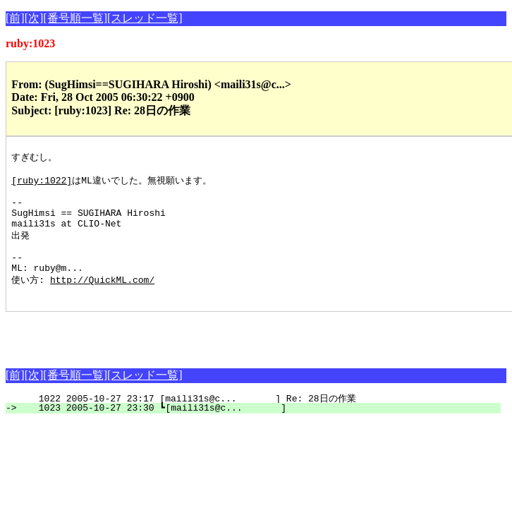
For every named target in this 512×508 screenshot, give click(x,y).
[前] (15, 18)
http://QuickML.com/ (102, 299)
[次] (34, 18)
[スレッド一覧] (145, 18)
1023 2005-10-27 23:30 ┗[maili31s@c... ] (261, 429)
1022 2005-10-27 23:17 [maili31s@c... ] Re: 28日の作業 (260, 420)
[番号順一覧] (75, 18)
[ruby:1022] (41, 183)
